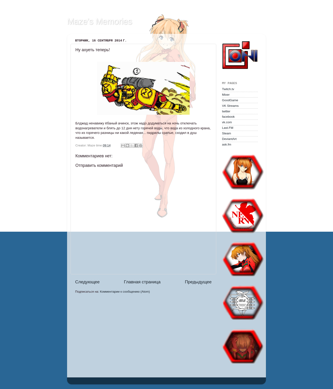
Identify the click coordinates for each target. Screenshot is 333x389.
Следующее (87, 281)
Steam (226, 133)
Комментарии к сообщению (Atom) (125, 291)
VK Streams (230, 106)
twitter (226, 111)
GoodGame (230, 100)
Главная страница (142, 281)
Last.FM (227, 128)
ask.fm (226, 144)
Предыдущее (198, 281)
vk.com (227, 122)
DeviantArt (229, 139)
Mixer (226, 94)
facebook (228, 116)
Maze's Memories (99, 21)
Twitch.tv (228, 89)
